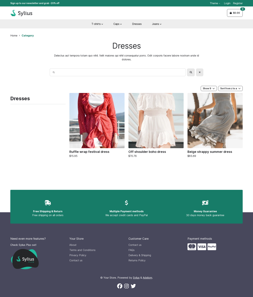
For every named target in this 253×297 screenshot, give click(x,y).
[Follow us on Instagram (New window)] (126, 286)
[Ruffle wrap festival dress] (97, 126)
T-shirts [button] (97, 24)
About (72, 244)
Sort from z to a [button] (230, 88)
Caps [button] (117, 24)
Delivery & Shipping (139, 255)
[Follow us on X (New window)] (133, 286)
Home (13, 35)
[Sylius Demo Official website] (21, 13)
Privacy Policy (77, 255)
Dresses (137, 24)
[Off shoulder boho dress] (156, 126)
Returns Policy (137, 260)
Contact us (75, 260)
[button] (235, 13)
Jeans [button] (157, 24)
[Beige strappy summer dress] (215, 126)
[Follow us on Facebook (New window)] (119, 286)
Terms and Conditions (82, 250)
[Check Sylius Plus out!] (38, 256)
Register (238, 3)
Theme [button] (215, 3)
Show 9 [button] (209, 88)
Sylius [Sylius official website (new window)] (136, 277)
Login (227, 3)
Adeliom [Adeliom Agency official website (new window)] (147, 277)
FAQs (131, 250)
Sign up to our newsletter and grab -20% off (34, 3)
